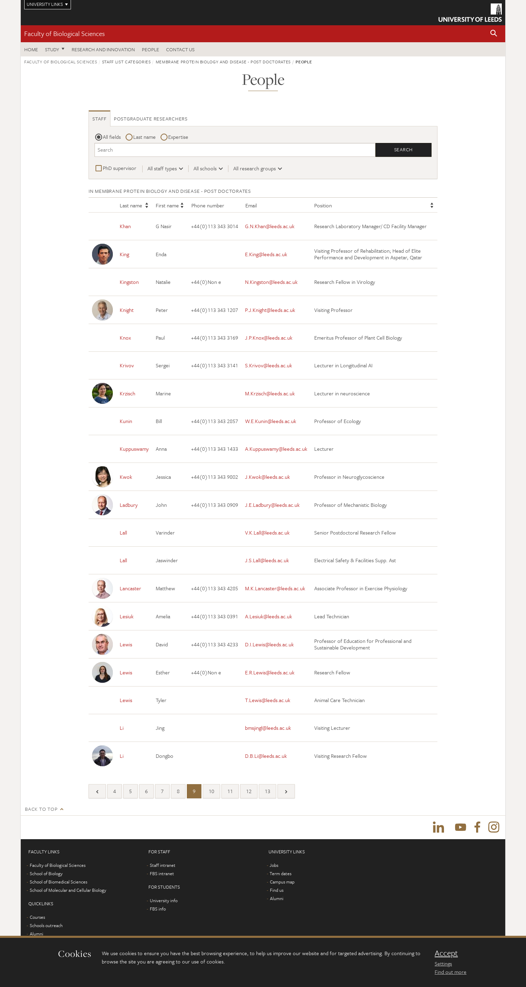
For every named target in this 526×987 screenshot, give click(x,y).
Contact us (180, 49)
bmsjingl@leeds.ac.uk (268, 728)
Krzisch (127, 393)
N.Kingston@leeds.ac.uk (271, 282)
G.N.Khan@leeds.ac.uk (269, 226)
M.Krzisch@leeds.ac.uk (270, 393)
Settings (443, 963)
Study (52, 49)
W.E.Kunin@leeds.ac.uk (270, 421)
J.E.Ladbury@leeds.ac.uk (272, 505)
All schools (205, 168)
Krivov (127, 365)
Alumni (36, 934)
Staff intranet (162, 866)
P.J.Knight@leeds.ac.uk (270, 310)
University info (164, 901)
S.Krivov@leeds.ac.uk (268, 365)
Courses (37, 918)
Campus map (282, 882)
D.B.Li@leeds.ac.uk (266, 756)
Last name (144, 137)
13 (267, 791)
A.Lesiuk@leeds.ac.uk (268, 616)
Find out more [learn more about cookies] (450, 972)
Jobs (274, 866)
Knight (127, 310)
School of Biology (46, 874)
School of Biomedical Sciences (58, 882)
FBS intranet (162, 874)
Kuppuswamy (134, 449)
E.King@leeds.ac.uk (266, 254)
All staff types (162, 168)
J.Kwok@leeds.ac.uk (267, 477)
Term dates (280, 874)
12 (249, 791)
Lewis (126, 644)
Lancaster (130, 588)
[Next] (286, 791)
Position (323, 205)
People (150, 49)
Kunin (126, 421)
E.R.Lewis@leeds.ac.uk (269, 672)
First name (167, 205)
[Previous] (97, 791)
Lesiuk (127, 616)
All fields (112, 137)
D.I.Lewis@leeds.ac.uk (269, 644)
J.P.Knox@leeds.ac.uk (268, 338)
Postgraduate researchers (151, 118)
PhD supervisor (119, 168)
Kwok (126, 477)
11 (230, 791)
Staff (99, 118)
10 (211, 791)
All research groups (254, 168)
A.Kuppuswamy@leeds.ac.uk (276, 449)
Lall (123, 533)
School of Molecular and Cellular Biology (68, 891)
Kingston (129, 282)
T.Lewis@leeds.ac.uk (267, 700)
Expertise (178, 137)
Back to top (41, 809)
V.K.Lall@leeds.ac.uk (267, 533)
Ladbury (129, 505)
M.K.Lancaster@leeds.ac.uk (275, 588)
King (124, 254)
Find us (276, 891)
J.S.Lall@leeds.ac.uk (267, 560)
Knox (125, 338)
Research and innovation (103, 49)
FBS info (158, 909)
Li (122, 728)
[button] (494, 34)
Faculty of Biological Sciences (64, 33)
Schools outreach (46, 926)
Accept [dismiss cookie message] (446, 953)
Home (31, 49)
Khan (125, 226)
